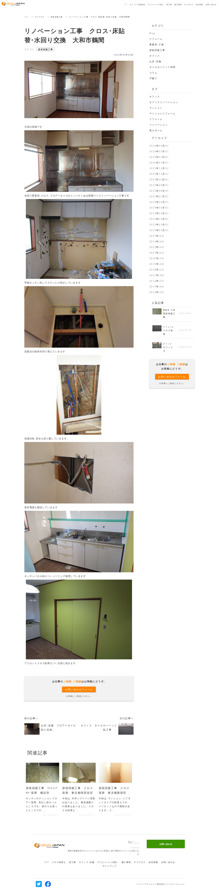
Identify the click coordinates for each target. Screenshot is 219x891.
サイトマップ (109, 867)
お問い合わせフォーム (79, 689)
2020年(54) (156, 258)
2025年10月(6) (159, 179)
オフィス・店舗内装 (137, 4)
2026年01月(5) (159, 162)
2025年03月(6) (159, 219)
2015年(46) (156, 286)
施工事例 (126, 863)
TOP (26, 16)
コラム (153, 72)
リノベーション (158, 124)
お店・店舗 (155, 61)
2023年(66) (156, 241)
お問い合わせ (168, 863)
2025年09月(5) (159, 185)
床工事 (72, 863)
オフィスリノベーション (163, 102)
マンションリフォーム (162, 113)
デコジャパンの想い (107, 863)
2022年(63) (156, 247)
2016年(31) (156, 280)
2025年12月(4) (159, 168)
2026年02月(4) (159, 157)
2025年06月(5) (159, 202)
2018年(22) (156, 269)
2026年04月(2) (159, 145)
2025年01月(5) (159, 230)
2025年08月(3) (159, 190)
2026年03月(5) (159, 151)
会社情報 (153, 863)
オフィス (154, 55)
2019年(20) (156, 264)
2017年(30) (156, 275)
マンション (155, 107)
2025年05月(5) (159, 207)
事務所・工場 (156, 44)
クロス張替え (59, 863)
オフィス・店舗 (86, 863)
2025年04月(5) (159, 213)
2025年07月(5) (159, 196)
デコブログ (40, 16)
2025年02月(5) (159, 224)
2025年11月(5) (159, 173)
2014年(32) (156, 292)
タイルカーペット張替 (162, 67)
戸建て (153, 78)
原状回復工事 (58, 16)
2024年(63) (156, 235)
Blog (152, 33)
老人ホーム (155, 130)
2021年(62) (156, 252)
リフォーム (155, 38)
